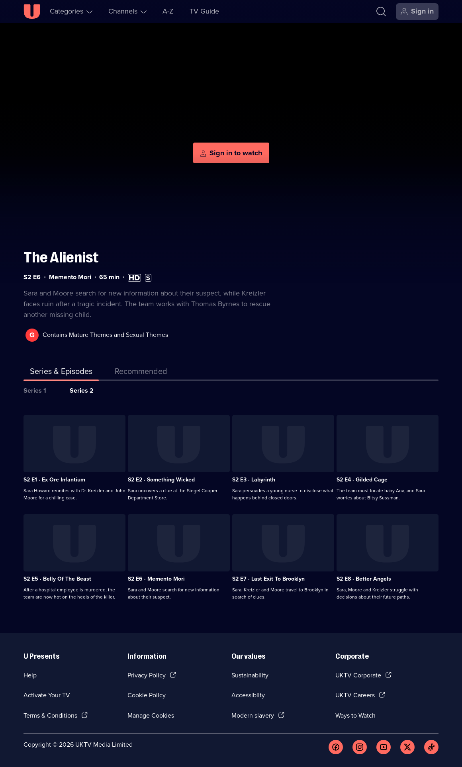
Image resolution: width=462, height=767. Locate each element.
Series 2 (82, 390)
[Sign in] (417, 11)
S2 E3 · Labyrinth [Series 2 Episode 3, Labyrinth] (253, 479)
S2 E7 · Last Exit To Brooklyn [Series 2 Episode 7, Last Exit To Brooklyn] (268, 579)
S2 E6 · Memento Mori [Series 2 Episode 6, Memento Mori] (156, 579)
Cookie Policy (146, 695)
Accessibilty (248, 695)
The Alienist (61, 257)
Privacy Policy (146, 675)
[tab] (141, 373)
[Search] (381, 11)
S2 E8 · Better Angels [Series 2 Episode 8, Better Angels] (364, 579)
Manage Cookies (150, 715)
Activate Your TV (46, 695)
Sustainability (249, 675)
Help (30, 675)
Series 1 (34, 390)
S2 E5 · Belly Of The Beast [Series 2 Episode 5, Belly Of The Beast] (57, 579)
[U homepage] (31, 11)
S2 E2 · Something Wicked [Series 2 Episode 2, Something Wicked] (161, 479)
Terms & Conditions (50, 715)
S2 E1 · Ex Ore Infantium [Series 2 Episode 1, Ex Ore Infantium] (54, 479)
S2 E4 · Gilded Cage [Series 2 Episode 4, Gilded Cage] (362, 479)
